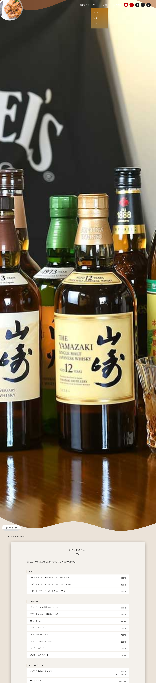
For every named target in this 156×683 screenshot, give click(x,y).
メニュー (99, 5)
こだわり (108, 5)
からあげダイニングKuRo (15, 12)
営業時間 (117, 5)
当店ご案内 (90, 5)
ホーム (10, 536)
